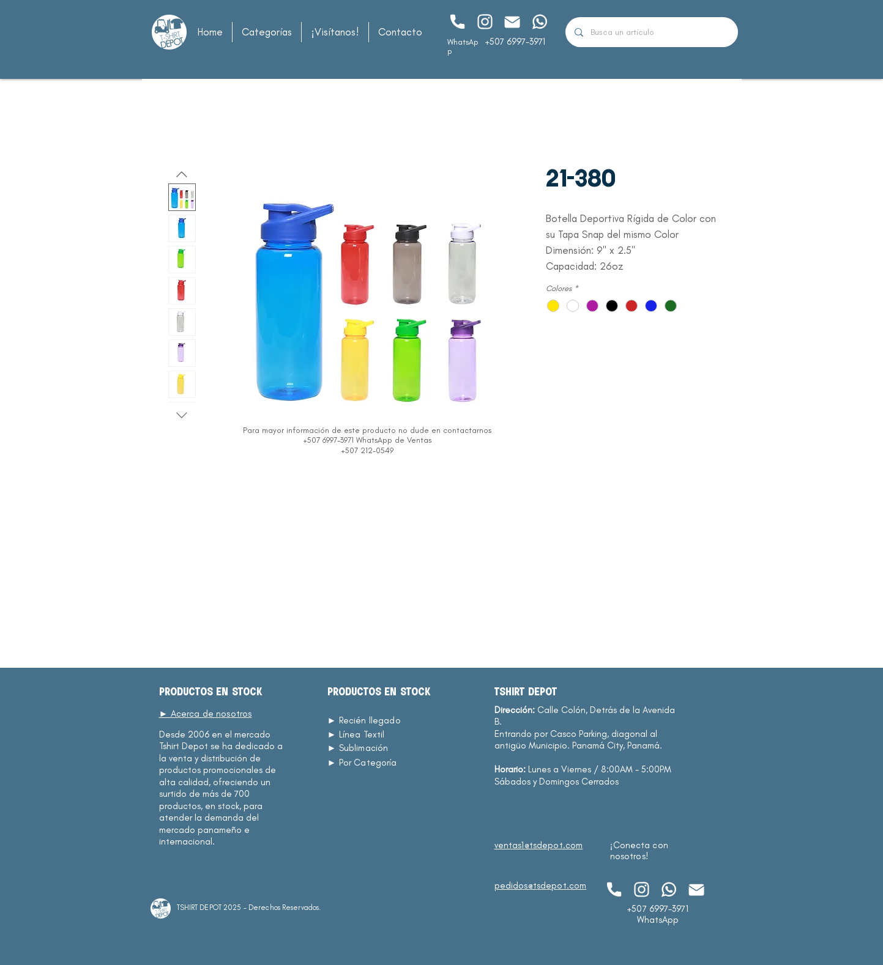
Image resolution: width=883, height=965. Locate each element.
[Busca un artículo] (651, 32)
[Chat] (457, 22)
